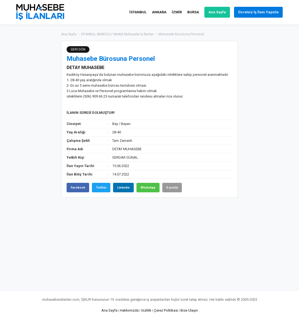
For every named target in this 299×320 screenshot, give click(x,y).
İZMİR (177, 12)
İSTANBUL (138, 12)
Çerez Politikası (166, 310)
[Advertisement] (265, 122)
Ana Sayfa (217, 12)
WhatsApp (148, 187)
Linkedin (123, 187)
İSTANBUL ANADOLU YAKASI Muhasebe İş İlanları (117, 34)
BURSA (193, 12)
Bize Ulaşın (189, 310)
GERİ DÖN (78, 49)
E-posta (172, 187)
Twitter (101, 187)
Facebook (78, 187)
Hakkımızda (129, 310)
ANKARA (159, 12)
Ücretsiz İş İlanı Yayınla (258, 12)
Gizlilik (146, 310)
